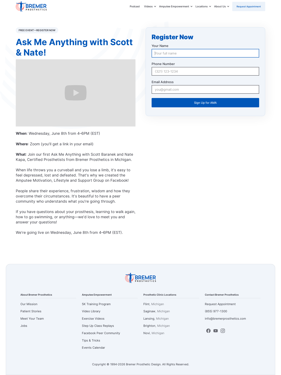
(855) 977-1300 (216, 311)
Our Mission (28, 304)
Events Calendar (93, 347)
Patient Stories (30, 311)
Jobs (23, 326)
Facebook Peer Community (101, 333)
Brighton (156, 326)
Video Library (91, 311)
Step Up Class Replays (98, 326)
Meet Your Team (32, 318)
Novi (153, 333)
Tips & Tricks (91, 340)
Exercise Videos (93, 318)
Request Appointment (249, 6)
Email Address (163, 82)
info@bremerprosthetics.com (225, 318)
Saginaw (156, 311)
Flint (153, 304)
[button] (150, 6)
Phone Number (163, 64)
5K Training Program (96, 304)
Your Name (160, 46)
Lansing (156, 318)
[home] (31, 6)
